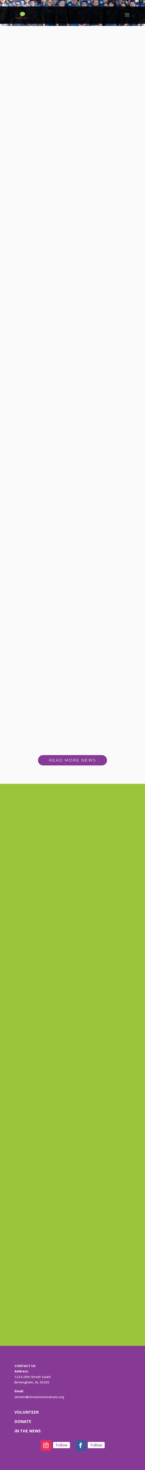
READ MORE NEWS (72, 760)
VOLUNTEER (26, 1412)
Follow (61, 1445)
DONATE (22, 1421)
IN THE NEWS (27, 1431)
